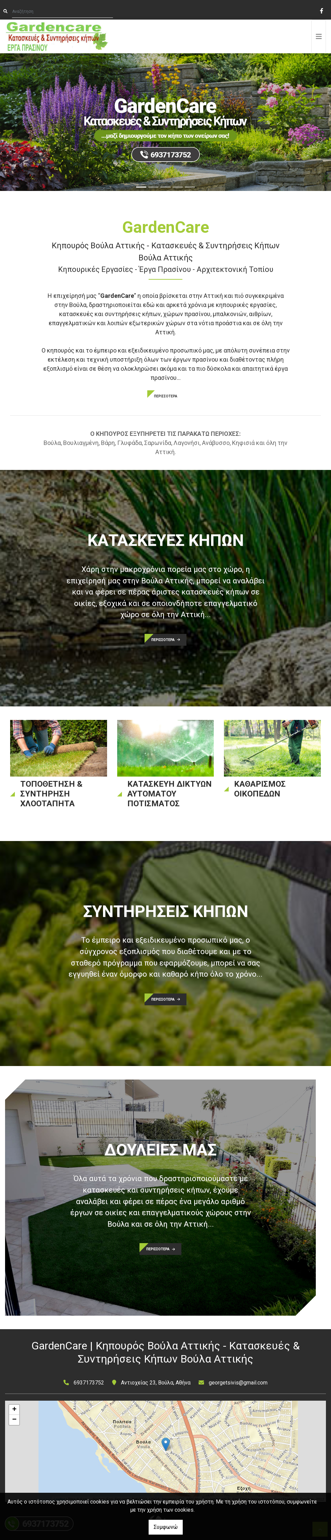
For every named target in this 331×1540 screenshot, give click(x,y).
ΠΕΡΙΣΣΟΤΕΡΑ (165, 396)
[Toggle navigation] (318, 36)
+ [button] (14, 1410)
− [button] (14, 1420)
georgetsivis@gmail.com (238, 1382)
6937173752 (89, 1382)
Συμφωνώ (166, 1527)
